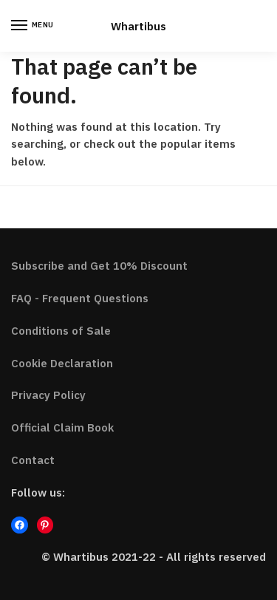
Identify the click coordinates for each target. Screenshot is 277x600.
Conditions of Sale (61, 331)
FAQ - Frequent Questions (79, 298)
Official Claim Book (62, 427)
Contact (33, 460)
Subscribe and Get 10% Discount (99, 266)
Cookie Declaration (62, 363)
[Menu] (33, 26)
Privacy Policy (48, 395)
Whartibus (138, 26)
